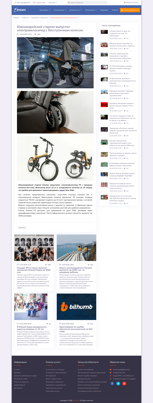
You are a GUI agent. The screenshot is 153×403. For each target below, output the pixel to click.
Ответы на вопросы (21, 382)
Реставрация (51, 376)
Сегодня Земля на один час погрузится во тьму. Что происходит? (120, 33)
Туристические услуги (54, 388)
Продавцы (104, 10)
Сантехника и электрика (55, 370)
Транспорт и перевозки (54, 382)
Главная (16, 18)
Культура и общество (40, 18)
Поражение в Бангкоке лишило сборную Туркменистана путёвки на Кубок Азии (123, 130)
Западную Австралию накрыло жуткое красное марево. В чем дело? (121, 105)
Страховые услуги (53, 391)
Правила (17, 373)
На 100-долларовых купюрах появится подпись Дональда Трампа (121, 68)
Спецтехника (60, 10)
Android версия (19, 385)
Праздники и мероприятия (56, 385)
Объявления (90, 10)
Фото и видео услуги (53, 379)
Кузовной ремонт (84, 379)
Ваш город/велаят (22, 3)
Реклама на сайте (20, 379)
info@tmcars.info (117, 373)
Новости (115, 10)
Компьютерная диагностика (88, 388)
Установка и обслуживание (56, 373)
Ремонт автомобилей (85, 370)
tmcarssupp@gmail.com (120, 370)
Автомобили (45, 10)
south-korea (22, 227)
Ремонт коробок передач (87, 376)
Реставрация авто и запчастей (89, 391)
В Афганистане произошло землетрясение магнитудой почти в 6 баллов (123, 81)
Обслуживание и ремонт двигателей (91, 373)
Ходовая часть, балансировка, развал (92, 382)
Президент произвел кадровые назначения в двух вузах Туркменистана (121, 93)
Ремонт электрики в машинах (89, 385)
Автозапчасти (75, 10)
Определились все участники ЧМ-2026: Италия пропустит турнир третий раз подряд (123, 198)
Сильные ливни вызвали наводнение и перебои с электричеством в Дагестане (120, 56)
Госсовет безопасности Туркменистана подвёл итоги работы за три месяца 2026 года (122, 143)
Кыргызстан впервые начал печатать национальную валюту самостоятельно (122, 186)
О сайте (17, 370)
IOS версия (18, 388)
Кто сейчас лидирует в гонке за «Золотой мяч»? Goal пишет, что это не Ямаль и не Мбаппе (122, 118)
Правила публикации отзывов (25, 376)
